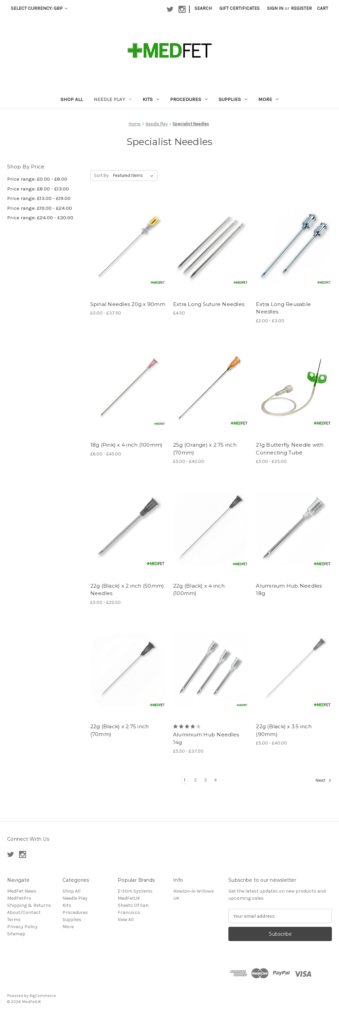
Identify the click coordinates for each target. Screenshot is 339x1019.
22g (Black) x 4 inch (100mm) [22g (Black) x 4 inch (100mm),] (199, 590)
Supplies (233, 99)
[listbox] (134, 175)
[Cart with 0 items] (322, 8)
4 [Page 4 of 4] (215, 780)
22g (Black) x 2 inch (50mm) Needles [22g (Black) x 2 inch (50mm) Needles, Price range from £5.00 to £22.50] (127, 590)
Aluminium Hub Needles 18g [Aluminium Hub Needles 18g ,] (289, 590)
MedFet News (21, 891)
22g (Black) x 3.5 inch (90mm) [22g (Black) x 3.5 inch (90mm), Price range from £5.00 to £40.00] (284, 730)
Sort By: (101, 175)
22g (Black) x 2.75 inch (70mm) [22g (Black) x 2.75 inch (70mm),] (119, 730)
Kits (151, 99)
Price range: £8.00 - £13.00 (38, 189)
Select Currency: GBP (39, 8)
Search (203, 8)
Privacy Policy (22, 927)
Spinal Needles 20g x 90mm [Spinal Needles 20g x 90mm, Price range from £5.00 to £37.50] (127, 304)
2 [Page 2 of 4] (195, 780)
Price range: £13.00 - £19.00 (39, 198)
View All (126, 919)
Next (323, 780)
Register (301, 8)
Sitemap (16, 934)
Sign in (275, 8)
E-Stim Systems (135, 891)
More (268, 99)
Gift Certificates (239, 8)
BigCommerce (43, 995)
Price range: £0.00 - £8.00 (37, 179)
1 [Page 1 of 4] (184, 780)
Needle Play (113, 99)
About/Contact (24, 912)
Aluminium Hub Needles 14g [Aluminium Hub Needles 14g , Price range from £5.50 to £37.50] (206, 738)
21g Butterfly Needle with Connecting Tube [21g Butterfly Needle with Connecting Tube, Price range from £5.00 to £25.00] (289, 449)
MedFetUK (129, 898)
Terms (14, 919)
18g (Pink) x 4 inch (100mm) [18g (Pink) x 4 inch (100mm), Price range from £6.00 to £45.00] (126, 445)
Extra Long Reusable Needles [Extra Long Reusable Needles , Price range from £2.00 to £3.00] (283, 308)
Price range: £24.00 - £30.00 (40, 218)
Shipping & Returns (29, 905)
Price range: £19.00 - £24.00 (39, 208)
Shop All (71, 99)
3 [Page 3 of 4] (205, 780)
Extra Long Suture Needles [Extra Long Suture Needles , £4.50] (208, 304)
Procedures (189, 99)
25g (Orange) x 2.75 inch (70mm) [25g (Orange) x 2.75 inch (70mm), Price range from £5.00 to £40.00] (205, 449)
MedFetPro (19, 898)
